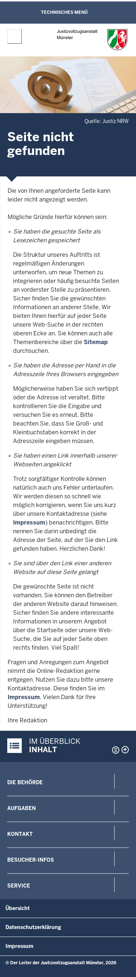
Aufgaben (21, 808)
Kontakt (20, 834)
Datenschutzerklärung (33, 927)
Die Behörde (25, 782)
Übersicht (17, 908)
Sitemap (96, 342)
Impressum (29, 522)
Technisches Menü (64, 12)
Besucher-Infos (30, 860)
